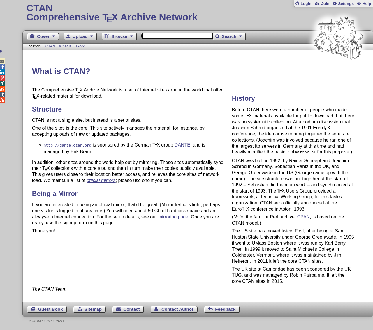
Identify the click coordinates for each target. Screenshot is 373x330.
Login (305, 3)
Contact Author (177, 308)
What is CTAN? (72, 46)
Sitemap (93, 308)
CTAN (50, 46)
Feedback (225, 308)
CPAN (303, 216)
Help (367, 3)
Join (325, 3)
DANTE (182, 144)
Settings (346, 3)
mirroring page (173, 216)
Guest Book (50, 308)
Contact (131, 308)
